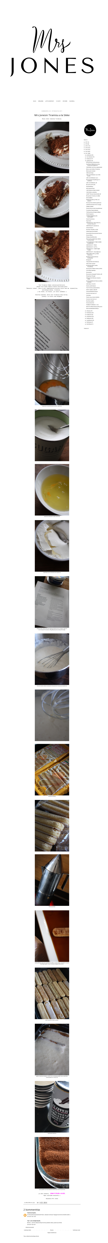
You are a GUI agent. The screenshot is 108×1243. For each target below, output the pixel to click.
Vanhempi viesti (76, 1230)
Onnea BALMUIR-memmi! (92, 291)
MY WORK (65, 101)
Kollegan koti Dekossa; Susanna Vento (93, 278)
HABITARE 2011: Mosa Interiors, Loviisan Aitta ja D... (93, 223)
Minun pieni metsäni (90, 171)
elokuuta (88, 311)
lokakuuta (88, 158)
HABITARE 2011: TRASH (91, 245)
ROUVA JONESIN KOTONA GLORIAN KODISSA (94, 281)
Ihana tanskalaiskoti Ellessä (92, 308)
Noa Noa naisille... (90, 301)
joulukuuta (88, 155)
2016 (86, 144)
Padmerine (29, 1213)
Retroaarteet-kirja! (90, 188)
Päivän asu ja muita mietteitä (92, 297)
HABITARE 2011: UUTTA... (92, 247)
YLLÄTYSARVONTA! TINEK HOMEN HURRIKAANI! (93, 242)
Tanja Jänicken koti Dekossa (92, 261)
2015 (86, 146)
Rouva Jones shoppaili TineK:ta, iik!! (94, 274)
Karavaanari (89, 272)
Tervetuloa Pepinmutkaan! (92, 210)
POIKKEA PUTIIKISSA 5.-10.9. (92, 304)
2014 (86, 147)
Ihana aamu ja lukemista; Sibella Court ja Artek (93, 239)
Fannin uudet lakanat (91, 286)
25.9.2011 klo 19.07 (31, 1216)
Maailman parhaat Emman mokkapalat (92, 257)
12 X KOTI (58, 101)
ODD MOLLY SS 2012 (91, 284)
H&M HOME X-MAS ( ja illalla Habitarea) (92, 254)
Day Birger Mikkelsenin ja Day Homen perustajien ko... (93, 164)
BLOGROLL (72, 101)
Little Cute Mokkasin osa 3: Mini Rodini (93, 175)
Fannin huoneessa (90, 219)
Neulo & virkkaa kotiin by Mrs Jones (94, 306)
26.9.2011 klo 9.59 (31, 1224)
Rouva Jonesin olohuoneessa (92, 162)
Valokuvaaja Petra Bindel (92, 231)
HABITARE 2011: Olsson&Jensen (93, 252)
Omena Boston (89, 227)
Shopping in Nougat (90, 276)
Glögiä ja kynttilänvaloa (91, 237)
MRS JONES (40, 101)
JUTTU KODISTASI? (50, 101)
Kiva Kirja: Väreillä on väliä (92, 229)
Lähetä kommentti (30, 1227)
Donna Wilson (89, 235)
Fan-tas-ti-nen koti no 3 (91, 293)
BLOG (34, 101)
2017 (86, 142)
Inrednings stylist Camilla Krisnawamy (92, 266)
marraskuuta (89, 157)
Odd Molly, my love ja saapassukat (94, 167)
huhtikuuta (88, 318)
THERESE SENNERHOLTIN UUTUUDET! (91, 216)
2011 (86, 153)
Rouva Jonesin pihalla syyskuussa (93, 202)
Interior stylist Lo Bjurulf (91, 289)
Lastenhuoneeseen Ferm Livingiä (93, 204)
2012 (86, 151)
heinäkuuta (89, 312)
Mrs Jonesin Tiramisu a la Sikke (93, 196)
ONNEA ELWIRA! (89, 206)
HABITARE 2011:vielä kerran (92, 225)
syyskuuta (88, 160)
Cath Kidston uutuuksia (91, 192)
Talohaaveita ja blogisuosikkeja (93, 212)
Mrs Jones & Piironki (90, 184)
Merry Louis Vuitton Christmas (93, 169)
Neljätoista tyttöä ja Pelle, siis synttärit (92, 200)
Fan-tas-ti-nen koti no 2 (91, 299)
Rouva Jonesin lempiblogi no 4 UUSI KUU (93, 180)
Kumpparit (88, 260)
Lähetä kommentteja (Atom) (32, 1236)
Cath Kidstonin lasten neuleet (92, 190)
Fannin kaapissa (89, 214)
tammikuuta (89, 324)
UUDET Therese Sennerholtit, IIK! (93, 194)
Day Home (88, 221)
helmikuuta (89, 322)
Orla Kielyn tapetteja (91, 270)
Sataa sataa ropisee (90, 263)
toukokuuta (89, 316)
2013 (86, 149)
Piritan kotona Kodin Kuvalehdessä (94, 208)
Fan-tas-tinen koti (90, 303)
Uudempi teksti (27, 1230)
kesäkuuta (88, 314)
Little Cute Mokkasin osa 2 (92, 178)
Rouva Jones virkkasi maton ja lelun (94, 268)
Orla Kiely (88, 295)
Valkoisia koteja (89, 173)
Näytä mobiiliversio (52, 1232)
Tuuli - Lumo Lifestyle (32, 1220)
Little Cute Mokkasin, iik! (91, 182)
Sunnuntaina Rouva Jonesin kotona (94, 233)
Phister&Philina (89, 186)
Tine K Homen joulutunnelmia (93, 287)
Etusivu (51, 1230)
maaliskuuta (89, 320)
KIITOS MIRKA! (89, 197)
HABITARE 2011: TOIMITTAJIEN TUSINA (93, 249)
